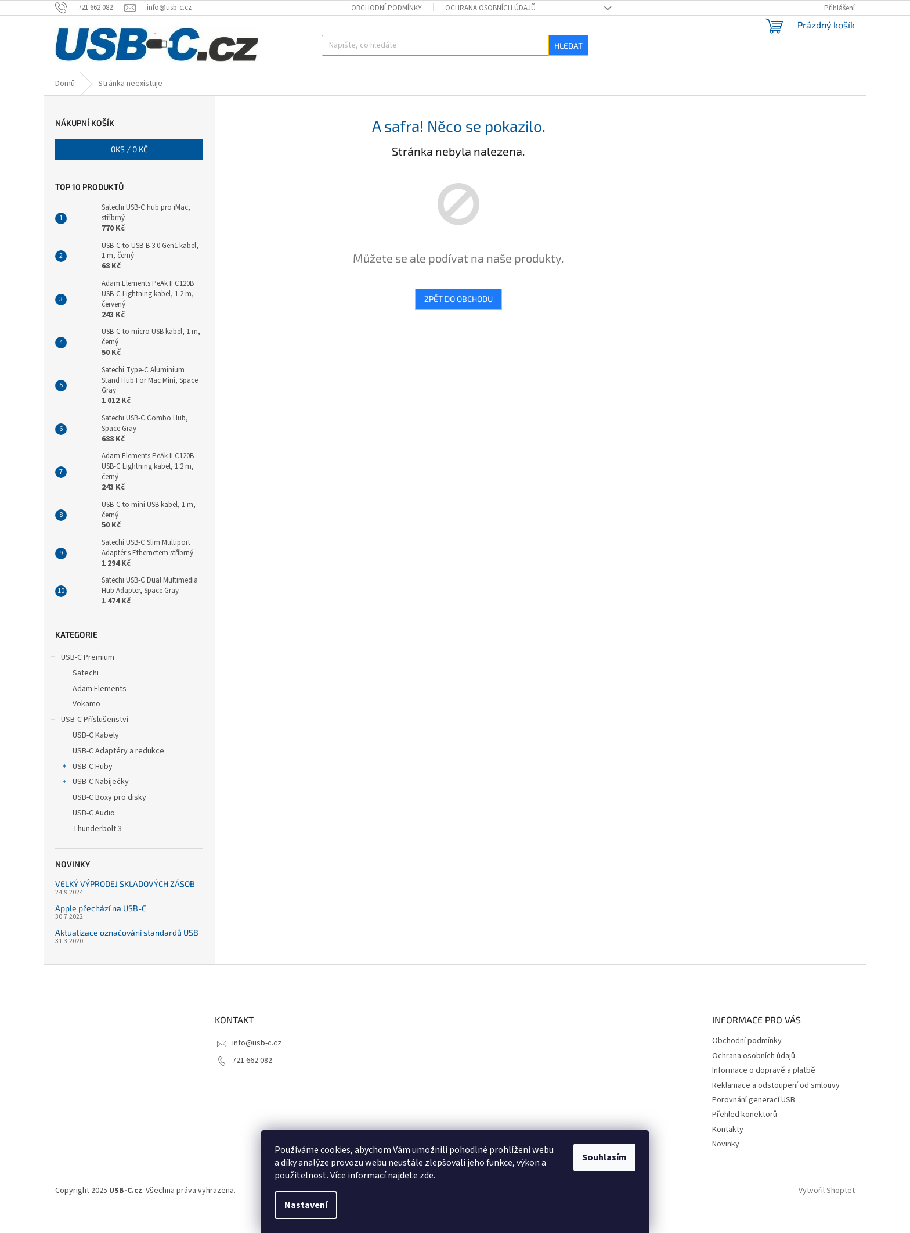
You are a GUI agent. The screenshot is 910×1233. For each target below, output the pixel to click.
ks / (129, 167)
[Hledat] (455, 45)
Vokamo (86, 722)
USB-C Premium (81, 677)
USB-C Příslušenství (88, 739)
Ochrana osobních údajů (490, 8)
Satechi (86, 692)
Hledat (568, 46)
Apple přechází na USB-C (100, 926)
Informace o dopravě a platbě (763, 1089)
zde (427, 1175)
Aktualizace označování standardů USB (126, 951)
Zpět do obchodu (458, 317)
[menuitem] (82, 82)
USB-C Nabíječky (95, 801)
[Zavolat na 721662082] (89, 7)
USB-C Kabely (96, 754)
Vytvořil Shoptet (827, 1209)
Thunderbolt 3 (97, 847)
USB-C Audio (94, 831)
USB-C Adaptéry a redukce (118, 769)
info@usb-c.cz (256, 1061)
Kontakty (727, 1148)
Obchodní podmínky (386, 8)
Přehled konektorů (744, 1133)
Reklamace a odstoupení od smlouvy (776, 1104)
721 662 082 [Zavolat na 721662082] (252, 1079)
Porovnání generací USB (753, 1118)
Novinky (725, 1163)
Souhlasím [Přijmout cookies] (604, 1157)
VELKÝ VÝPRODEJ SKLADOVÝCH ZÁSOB (125, 902)
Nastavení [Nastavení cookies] (305, 1205)
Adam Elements (100, 707)
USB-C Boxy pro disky (109, 816)
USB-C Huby (87, 786)
